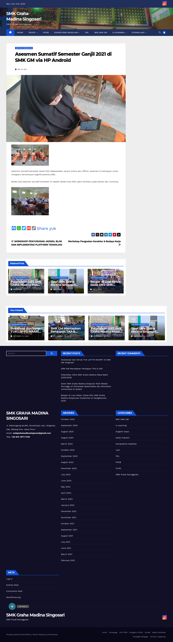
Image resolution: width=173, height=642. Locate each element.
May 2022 (65, 487)
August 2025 (67, 431)
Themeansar (53, 634)
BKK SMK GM (100, 32)
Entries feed (12, 585)
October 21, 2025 (21, 336)
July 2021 (65, 542)
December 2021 (68, 511)
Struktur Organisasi (158, 637)
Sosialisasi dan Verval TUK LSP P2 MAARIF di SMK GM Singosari (26, 332)
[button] (160, 32)
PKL (87, 32)
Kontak (147, 632)
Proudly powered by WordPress (18, 634)
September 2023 (69, 456)
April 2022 (66, 493)
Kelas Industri (123, 438)
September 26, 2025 (62, 336)
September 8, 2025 (101, 336)
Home (20, 32)
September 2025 (69, 425)
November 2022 (69, 468)
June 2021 (66, 548)
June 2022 (66, 480)
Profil (33, 32)
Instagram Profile (136, 632)
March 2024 (67, 444)
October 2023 (68, 450)
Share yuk (46, 228)
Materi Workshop (159, 632)
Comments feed (14, 591)
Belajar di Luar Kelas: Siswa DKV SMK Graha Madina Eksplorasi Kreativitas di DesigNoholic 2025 (84, 398)
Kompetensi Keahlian (66, 32)
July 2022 (66, 474)
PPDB (46, 32)
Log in (9, 579)
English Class (122, 431)
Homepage (113, 632)
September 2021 (69, 529)
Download (138, 32)
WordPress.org (13, 597)
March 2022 (67, 499)
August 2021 (67, 536)
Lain (52, 324)
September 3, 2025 (142, 336)
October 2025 (68, 419)
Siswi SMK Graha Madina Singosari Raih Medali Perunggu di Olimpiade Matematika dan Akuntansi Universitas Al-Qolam (86, 386)
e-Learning (119, 32)
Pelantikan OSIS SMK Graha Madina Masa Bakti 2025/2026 (26, 285)
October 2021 (67, 523)
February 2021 (68, 560)
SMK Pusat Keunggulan (24, 48)
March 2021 (66, 554)
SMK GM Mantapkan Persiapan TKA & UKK (66, 332)
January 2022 (67, 505)
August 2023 (67, 462)
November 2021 (68, 517)
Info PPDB (123, 632)
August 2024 (67, 438)
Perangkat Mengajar (140, 637)
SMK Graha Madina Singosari (35, 615)
